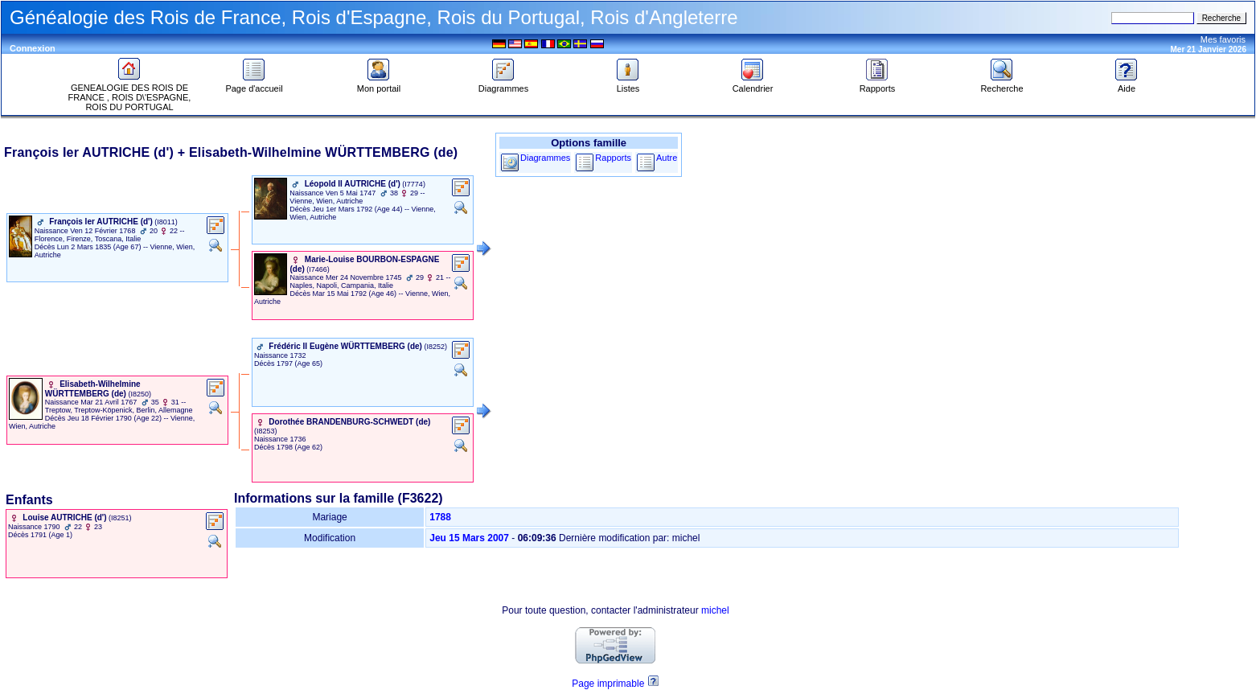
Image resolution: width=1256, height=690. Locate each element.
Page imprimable (608, 683)
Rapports (878, 84)
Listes (628, 84)
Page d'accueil (253, 84)
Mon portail (378, 84)
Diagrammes (503, 84)
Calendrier (753, 84)
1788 (440, 517)
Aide (1126, 84)
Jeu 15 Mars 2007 (469, 538)
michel (715, 610)
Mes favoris (1223, 39)
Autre (666, 157)
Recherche (1001, 84)
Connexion (32, 48)
